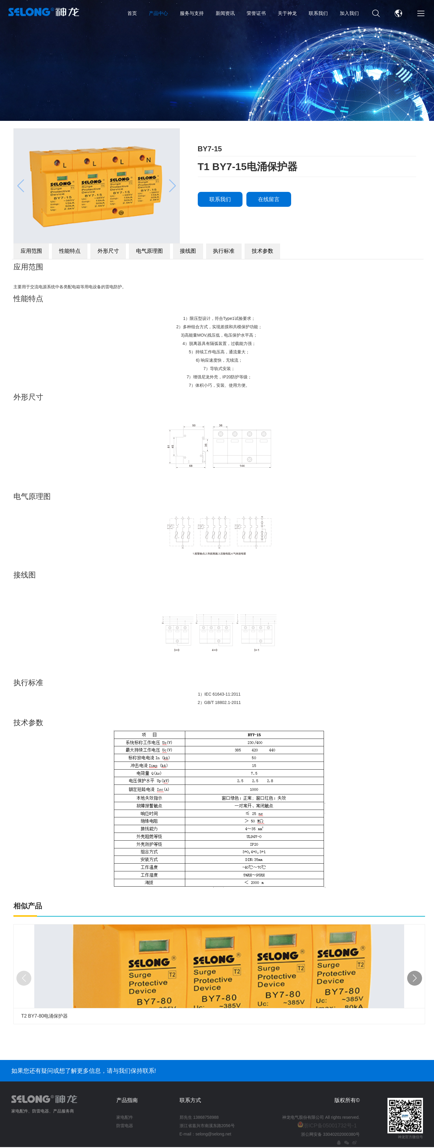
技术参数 (322, 252)
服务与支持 (192, 13)
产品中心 (158, 13)
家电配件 (124, 1119)
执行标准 (274, 252)
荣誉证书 (256, 13)
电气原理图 (182, 252)
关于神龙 (287, 13)
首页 (132, 13)
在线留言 (268, 199)
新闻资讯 (225, 13)
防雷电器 (124, 1128)
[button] (414, 980)
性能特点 (83, 252)
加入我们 (349, 13)
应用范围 (36, 252)
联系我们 (318, 13)
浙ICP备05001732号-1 (330, 1128)
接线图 (230, 252)
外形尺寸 (131, 252)
